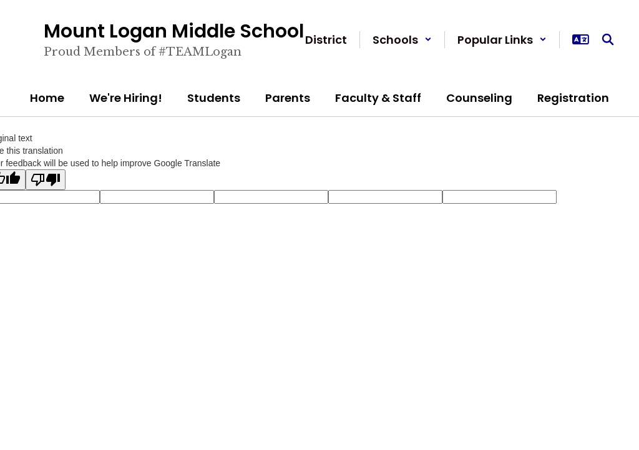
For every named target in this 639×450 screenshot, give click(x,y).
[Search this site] (608, 39)
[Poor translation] (46, 179)
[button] (402, 39)
